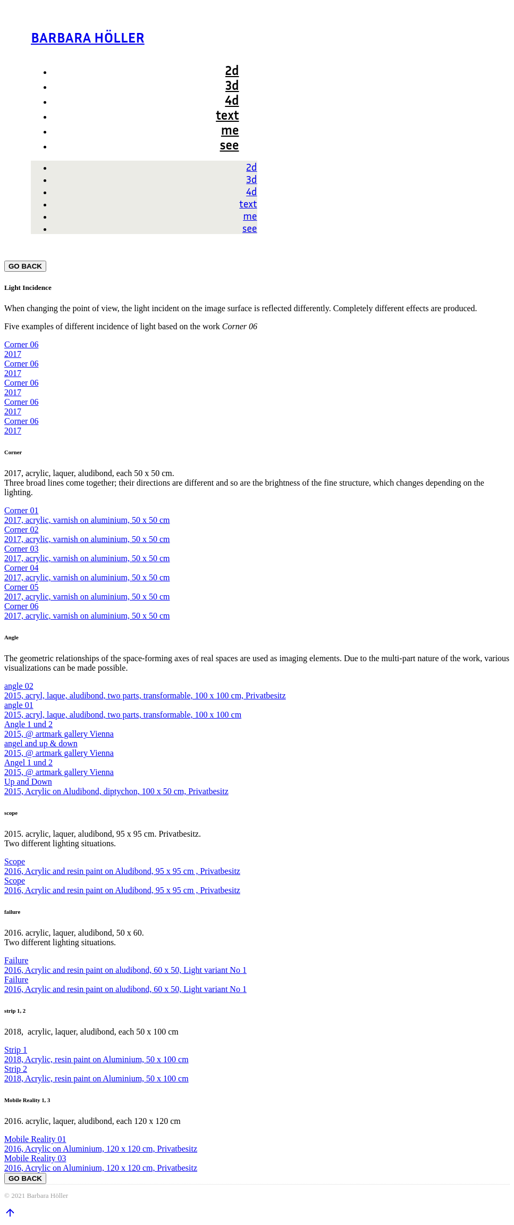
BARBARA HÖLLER (88, 37)
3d (232, 85)
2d (232, 70)
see (229, 144)
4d (232, 100)
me (230, 129)
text (227, 114)
